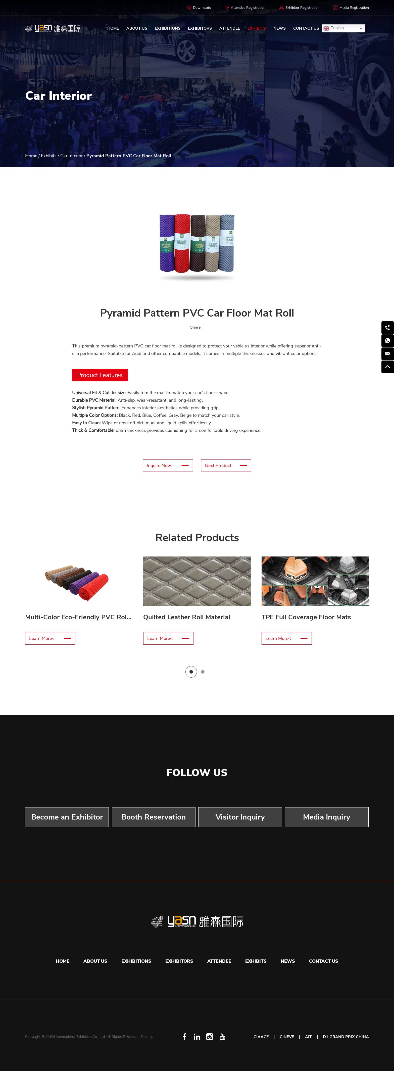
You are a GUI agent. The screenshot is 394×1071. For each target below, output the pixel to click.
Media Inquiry (326, 817)
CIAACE (261, 1037)
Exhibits (257, 28)
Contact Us (306, 28)
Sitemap (146, 1036)
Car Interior (71, 156)
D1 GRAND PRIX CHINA (346, 1037)
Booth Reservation (153, 817)
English (333, 28)
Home (113, 28)
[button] (55, 244)
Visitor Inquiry (240, 817)
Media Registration (351, 7)
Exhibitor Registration (299, 7)
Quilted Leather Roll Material (186, 617)
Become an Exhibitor (67, 817)
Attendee (229, 28)
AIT (308, 1037)
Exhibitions (167, 28)
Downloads (199, 7)
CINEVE (287, 1037)
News (279, 28)
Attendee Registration (245, 7)
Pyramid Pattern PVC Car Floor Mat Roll (128, 156)
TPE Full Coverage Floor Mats (306, 617)
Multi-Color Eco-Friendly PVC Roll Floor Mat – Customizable (116, 617)
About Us (136, 28)
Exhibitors (200, 28)
